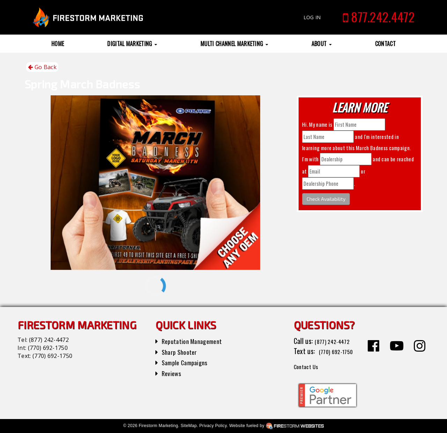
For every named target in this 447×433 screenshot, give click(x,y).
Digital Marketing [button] (132, 43)
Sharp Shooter (181, 351)
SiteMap (189, 425)
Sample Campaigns (187, 362)
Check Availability (326, 199)
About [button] (322, 43)
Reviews (172, 373)
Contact (385, 43)
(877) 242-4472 (49, 340)
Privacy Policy (213, 425)
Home (57, 43)
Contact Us (309, 366)
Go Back (42, 67)
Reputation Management (195, 341)
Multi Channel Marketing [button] (234, 43)
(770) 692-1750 (48, 348)
